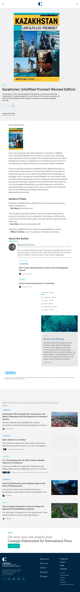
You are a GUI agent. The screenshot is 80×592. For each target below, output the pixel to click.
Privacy (62, 580)
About (43, 567)
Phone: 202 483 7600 (8, 573)
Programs (64, 559)
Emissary (44, 563)
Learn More (47, 362)
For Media (63, 582)
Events (62, 562)
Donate (43, 576)
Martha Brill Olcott (9, 113)
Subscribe (13, 546)
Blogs (62, 565)
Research (44, 558)
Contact (62, 573)
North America (10, 372)
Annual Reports (64, 575)
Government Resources (67, 584)
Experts (44, 571)
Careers (62, 577)
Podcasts (63, 569)
